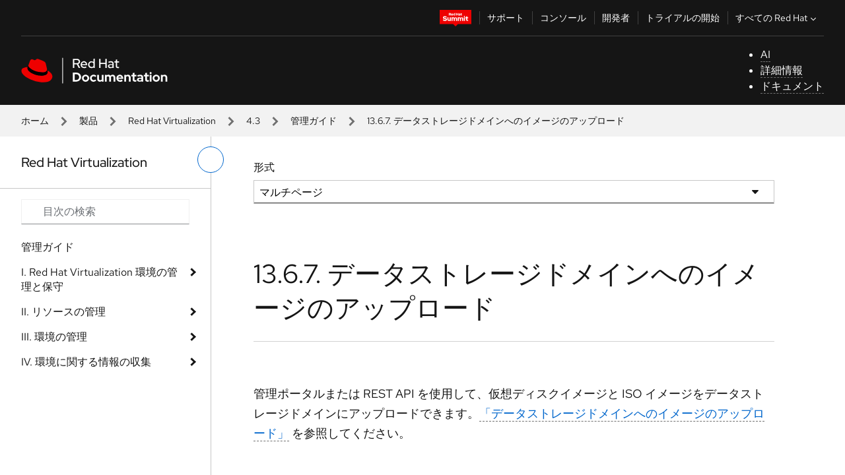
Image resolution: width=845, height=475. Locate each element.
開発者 (616, 18)
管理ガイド (313, 121)
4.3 (253, 121)
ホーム (35, 121)
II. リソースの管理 (63, 312)
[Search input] (105, 211)
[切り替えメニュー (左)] (210, 159)
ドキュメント (792, 86)
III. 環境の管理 (54, 337)
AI (765, 54)
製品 (88, 121)
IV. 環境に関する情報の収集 (86, 362)
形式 (264, 167)
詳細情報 (781, 70)
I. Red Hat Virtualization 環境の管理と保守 (99, 279)
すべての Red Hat (777, 18)
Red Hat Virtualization (172, 121)
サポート (505, 18)
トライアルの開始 (683, 18)
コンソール (563, 18)
